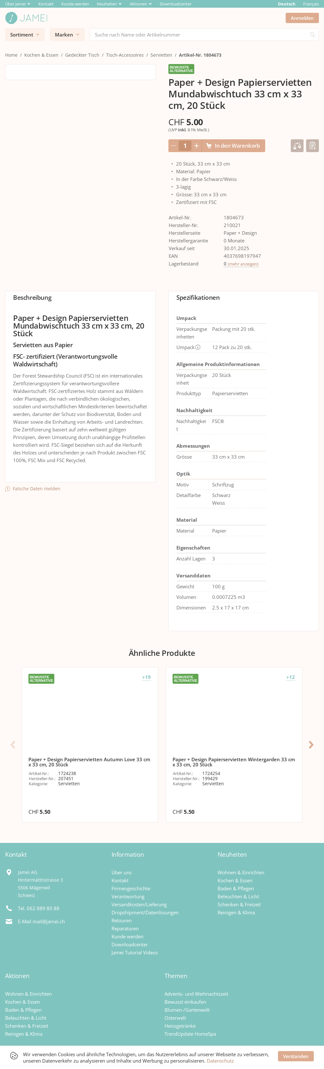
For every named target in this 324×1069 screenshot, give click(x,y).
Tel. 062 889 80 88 (38, 908)
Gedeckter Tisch (82, 55)
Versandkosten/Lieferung (139, 904)
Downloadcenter (175, 4)
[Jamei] (26, 18)
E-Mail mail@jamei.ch (41, 921)
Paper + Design (240, 233)
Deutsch (287, 4)
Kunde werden (75, 4)
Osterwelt (175, 1018)
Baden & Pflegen (236, 888)
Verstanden (296, 1056)
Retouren (122, 920)
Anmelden (302, 18)
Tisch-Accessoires (125, 55)
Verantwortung (128, 896)
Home (11, 55)
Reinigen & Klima (236, 912)
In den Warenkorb (233, 145)
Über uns (122, 872)
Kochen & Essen (41, 55)
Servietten (161, 55)
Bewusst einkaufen (185, 1002)
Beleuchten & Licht (238, 896)
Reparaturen (125, 928)
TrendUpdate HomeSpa (190, 1034)
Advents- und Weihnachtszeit (196, 994)
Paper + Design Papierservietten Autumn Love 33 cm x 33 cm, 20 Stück (89, 762)
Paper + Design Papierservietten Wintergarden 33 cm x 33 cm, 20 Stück (234, 762)
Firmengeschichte (131, 888)
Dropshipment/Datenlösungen (145, 912)
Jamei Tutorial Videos (135, 952)
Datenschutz (220, 1060)
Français (311, 4)
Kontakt (46, 4)
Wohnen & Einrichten (241, 872)
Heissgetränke (180, 1026)
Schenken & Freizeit (239, 904)
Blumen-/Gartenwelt (187, 1010)
